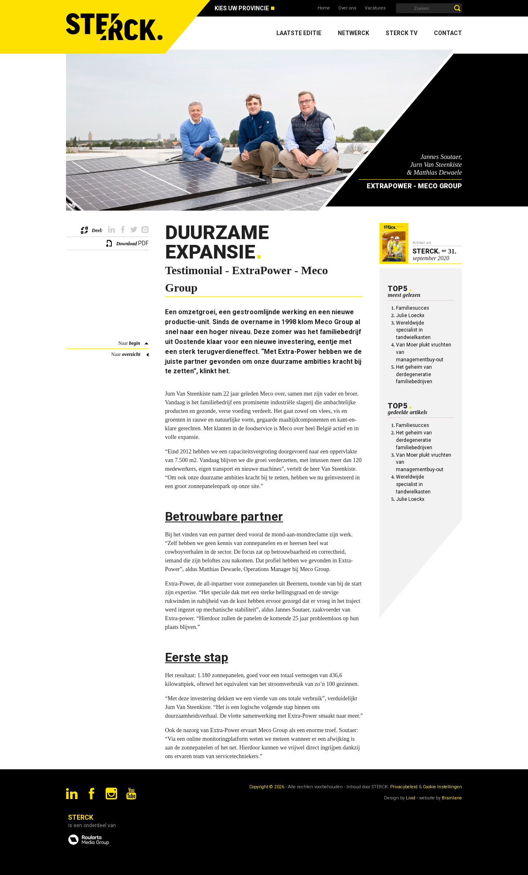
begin (134, 343)
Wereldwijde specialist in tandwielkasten (413, 330)
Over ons (347, 8)
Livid (410, 798)
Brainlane (452, 798)
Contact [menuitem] (448, 33)
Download (126, 244)
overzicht (131, 354)
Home (324, 8)
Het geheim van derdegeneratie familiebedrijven (414, 374)
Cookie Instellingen (442, 787)
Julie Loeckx (410, 315)
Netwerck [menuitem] (353, 33)
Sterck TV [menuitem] (401, 33)
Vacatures (375, 8)
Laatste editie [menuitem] (298, 33)
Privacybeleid (403, 787)
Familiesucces (412, 308)
